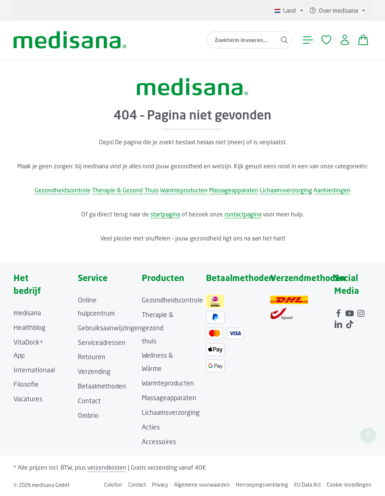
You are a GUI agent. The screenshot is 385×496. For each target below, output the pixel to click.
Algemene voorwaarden (202, 484)
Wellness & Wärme (157, 362)
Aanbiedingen (332, 190)
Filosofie (26, 384)
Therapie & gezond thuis (157, 327)
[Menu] (307, 40)
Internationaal (34, 370)
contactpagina (242, 214)
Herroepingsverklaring (262, 484)
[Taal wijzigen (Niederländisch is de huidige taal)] (288, 10)
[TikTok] (350, 322)
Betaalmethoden (102, 386)
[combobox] (242, 39)
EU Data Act (307, 484)
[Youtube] (350, 311)
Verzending (94, 371)
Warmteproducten (184, 190)
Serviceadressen (102, 342)
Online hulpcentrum (96, 307)
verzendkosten (106, 467)
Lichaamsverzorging (286, 190)
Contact (89, 400)
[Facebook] (339, 311)
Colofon (113, 484)
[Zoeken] (284, 39)
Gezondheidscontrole (63, 190)
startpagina (165, 214)
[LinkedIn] (339, 322)
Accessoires (159, 441)
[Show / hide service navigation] (337, 10)
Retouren (91, 356)
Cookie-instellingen (349, 484)
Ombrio (88, 415)
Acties (151, 427)
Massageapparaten (233, 190)
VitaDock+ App (29, 349)
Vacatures (28, 399)
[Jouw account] (344, 40)
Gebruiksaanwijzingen (110, 328)
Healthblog (29, 327)
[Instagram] (361, 311)
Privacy (160, 484)
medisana (27, 312)
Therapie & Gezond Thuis (125, 190)
